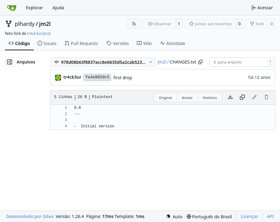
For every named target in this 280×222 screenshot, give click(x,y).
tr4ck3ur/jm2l (39, 33)
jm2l (45, 24)
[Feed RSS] (134, 23)
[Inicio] (11, 7)
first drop (122, 77)
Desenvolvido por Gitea (29, 216)
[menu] (174, 217)
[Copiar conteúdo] (242, 97)
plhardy (25, 24)
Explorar (34, 7)
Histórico (210, 97)
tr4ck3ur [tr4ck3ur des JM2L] (72, 77)
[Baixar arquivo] (230, 97)
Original (165, 97)
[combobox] (242, 62)
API (270, 216)
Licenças (249, 216)
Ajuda (58, 7)
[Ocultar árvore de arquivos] (9, 62)
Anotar (187, 97)
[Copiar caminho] (200, 62)
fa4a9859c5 (97, 77)
